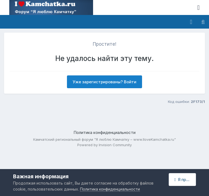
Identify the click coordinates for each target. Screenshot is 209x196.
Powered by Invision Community (104, 145)
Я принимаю (185, 179)
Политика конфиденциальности (104, 132)
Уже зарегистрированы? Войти (104, 81)
